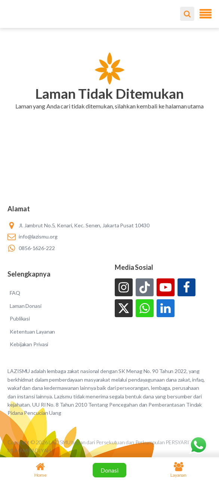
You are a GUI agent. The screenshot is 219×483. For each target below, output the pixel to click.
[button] (109, 115)
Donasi (109, 470)
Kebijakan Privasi (29, 344)
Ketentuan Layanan (32, 331)
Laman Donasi (25, 306)
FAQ (15, 293)
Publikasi (20, 318)
